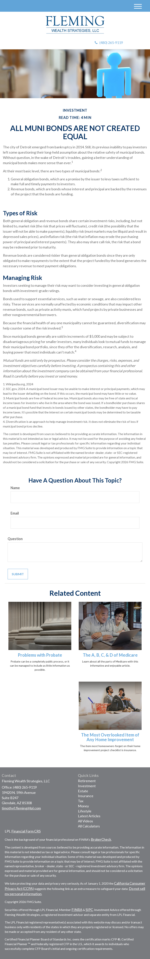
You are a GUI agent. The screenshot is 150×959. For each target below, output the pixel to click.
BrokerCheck (101, 839)
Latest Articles (89, 816)
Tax (80, 801)
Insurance (85, 796)
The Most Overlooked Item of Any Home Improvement (110, 737)
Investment (87, 786)
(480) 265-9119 (109, 42)
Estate (83, 791)
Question (15, 539)
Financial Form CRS (26, 831)
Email (15, 513)
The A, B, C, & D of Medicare (110, 655)
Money (83, 806)
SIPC (89, 909)
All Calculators (89, 826)
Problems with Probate (40, 655)
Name (15, 488)
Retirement (87, 781)
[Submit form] (18, 574)
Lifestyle (84, 811)
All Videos (85, 821)
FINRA (76, 909)
